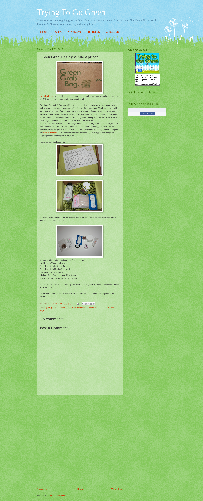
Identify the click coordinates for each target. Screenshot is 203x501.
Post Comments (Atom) (56, 495)
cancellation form (50, 133)
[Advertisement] (79, 441)
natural (97, 307)
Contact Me (112, 31)
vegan (42, 311)
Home (43, 31)
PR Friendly (93, 31)
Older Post (117, 489)
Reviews (58, 31)
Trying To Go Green (71, 12)
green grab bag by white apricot (58, 307)
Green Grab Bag (46, 96)
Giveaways (74, 31)
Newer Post (43, 489)
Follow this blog (147, 116)
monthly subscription (85, 307)
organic (104, 307)
